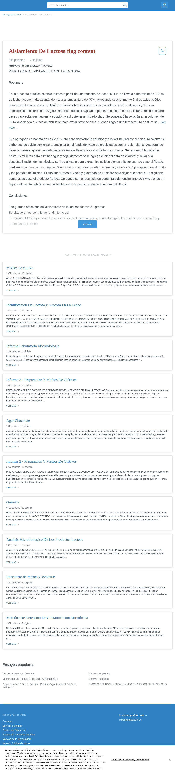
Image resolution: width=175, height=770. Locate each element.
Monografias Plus (12, 14)
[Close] (170, 766)
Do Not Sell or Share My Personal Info (23, 747)
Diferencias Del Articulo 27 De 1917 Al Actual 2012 (30, 679)
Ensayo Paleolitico (99, 679)
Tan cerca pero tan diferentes (18, 673)
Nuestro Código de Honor (16, 743)
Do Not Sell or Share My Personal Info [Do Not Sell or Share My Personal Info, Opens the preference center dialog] (130, 766)
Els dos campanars (99, 673)
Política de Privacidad (14, 730)
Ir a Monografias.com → (133, 715)
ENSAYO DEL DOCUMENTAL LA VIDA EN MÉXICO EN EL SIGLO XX (128, 684)
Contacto (7, 721)
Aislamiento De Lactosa (38, 14)
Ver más (87, 224)
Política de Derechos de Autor (18, 734)
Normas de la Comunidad (16, 739)
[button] (162, 52)
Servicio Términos (12, 725)
